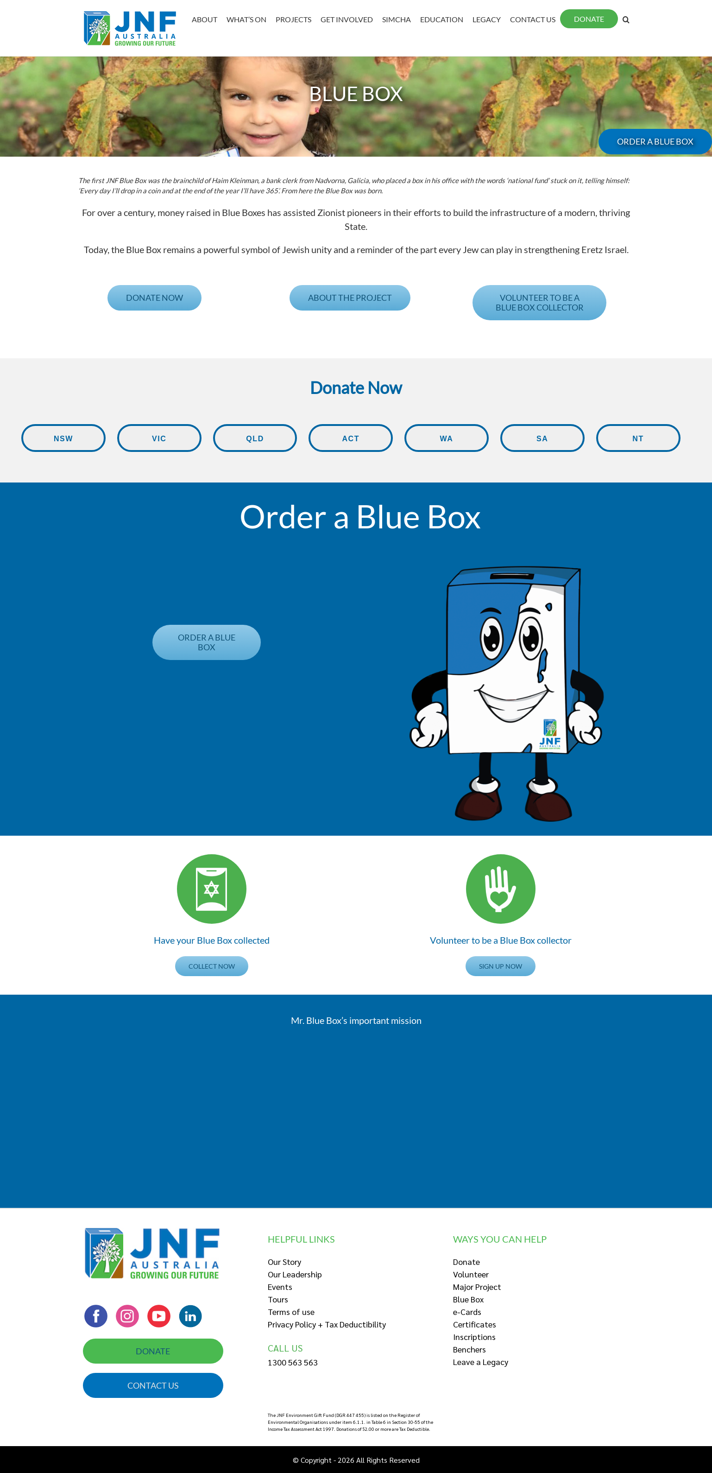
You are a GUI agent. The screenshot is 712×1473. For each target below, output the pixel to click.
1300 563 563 (293, 1362)
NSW (63, 443)
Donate (466, 1261)
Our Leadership (295, 1274)
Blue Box (468, 1299)
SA (542, 443)
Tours (278, 1299)
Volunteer (471, 1274)
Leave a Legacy (480, 1361)
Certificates (474, 1324)
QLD (255, 443)
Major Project (477, 1286)
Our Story (284, 1261)
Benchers (469, 1349)
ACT (350, 443)
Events (280, 1286)
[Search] (626, 19)
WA (446, 443)
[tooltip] (112, 180)
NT (638, 443)
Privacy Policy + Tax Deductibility (327, 1324)
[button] (112, 180)
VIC (159, 443)
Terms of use (291, 1311)
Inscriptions (474, 1336)
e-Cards (467, 1311)
